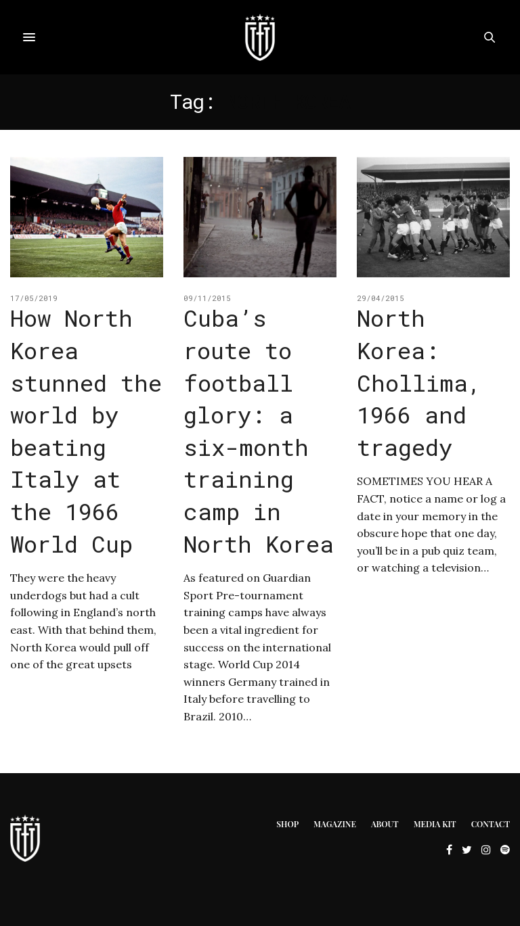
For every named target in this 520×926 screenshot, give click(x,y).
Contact (490, 823)
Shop (287, 823)
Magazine (334, 823)
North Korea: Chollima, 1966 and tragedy (419, 381)
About (385, 823)
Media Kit (435, 823)
